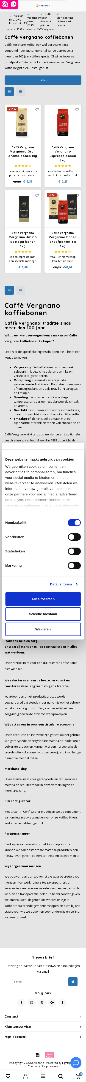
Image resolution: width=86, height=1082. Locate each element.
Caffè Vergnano (46, 29)
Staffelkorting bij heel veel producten (65, 20)
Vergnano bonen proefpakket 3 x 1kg (63, 241)
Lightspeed (69, 1062)
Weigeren (43, 629)
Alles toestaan (43, 599)
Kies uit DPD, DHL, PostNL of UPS (18, 19)
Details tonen (61, 584)
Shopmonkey (49, 1066)
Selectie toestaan (43, 614)
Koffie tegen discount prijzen (46, 19)
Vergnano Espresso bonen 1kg (63, 156)
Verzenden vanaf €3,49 (33, 20)
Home (8, 29)
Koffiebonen (24, 29)
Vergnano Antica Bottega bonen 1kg (23, 241)
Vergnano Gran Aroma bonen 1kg (22, 154)
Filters (43, 80)
